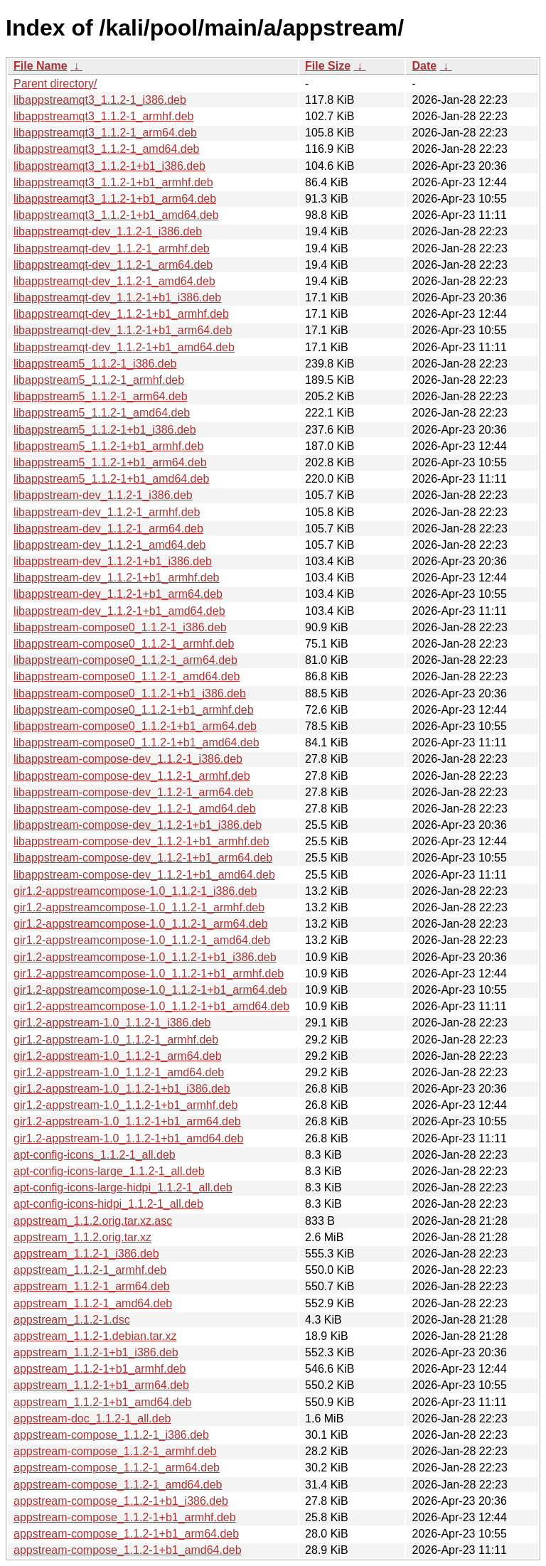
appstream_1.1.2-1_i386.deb (86, 1254)
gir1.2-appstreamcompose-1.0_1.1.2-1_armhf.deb (139, 907)
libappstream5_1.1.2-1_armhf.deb (99, 380)
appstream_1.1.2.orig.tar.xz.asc (93, 1221)
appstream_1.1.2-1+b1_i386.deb (96, 1352)
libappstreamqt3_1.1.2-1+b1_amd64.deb (116, 215)
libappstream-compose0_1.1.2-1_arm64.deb (125, 660)
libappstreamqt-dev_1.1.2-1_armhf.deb (112, 248)
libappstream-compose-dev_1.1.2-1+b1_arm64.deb (143, 858)
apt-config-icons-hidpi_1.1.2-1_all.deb (108, 1204)
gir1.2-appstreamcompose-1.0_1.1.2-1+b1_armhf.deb (149, 973)
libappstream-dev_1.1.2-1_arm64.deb (108, 528)
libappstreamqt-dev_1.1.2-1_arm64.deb (113, 265)
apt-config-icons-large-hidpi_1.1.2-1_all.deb (123, 1187)
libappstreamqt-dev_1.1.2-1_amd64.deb (114, 281)
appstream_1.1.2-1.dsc (72, 1320)
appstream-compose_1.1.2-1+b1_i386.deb (121, 1501)
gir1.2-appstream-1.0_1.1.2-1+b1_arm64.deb (127, 1121)
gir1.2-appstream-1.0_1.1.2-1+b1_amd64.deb (128, 1138)
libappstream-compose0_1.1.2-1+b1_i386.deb (130, 693)
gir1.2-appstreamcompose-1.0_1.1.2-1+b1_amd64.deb (151, 1006)
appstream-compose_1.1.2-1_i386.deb (111, 1435)
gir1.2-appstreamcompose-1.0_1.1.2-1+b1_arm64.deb (150, 990)
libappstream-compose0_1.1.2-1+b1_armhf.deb (134, 710)
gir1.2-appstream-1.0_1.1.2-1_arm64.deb (118, 1056)
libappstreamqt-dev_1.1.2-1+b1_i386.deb (117, 297)
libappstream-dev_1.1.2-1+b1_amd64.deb (119, 611)
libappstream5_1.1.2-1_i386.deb (95, 364)
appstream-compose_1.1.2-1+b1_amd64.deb (128, 1550)
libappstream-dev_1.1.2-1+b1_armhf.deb (117, 578)
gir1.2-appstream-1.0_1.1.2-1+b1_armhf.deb (125, 1105)
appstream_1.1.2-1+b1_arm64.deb (101, 1385)
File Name (41, 66)
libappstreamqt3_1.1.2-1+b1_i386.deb (109, 166)
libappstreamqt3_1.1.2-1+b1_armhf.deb (113, 182)
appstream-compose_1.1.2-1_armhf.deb (115, 1451)
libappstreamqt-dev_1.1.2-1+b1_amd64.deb (124, 347)
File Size (327, 66)
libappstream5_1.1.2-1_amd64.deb (102, 413)
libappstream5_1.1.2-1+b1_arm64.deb (110, 462)
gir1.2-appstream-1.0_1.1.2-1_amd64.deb (119, 1072)
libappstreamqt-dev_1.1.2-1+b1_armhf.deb (121, 314)
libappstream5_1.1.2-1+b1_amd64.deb (111, 479)
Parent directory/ (55, 83)
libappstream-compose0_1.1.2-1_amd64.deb (127, 676)
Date (424, 66)
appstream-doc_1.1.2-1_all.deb (92, 1418)
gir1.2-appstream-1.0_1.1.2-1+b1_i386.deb (122, 1089)
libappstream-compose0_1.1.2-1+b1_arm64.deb (135, 726)
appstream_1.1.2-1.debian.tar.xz (95, 1336)
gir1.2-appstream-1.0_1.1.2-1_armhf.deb (116, 1040)
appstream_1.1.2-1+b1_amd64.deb (102, 1402)
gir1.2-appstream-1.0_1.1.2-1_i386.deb (112, 1023)
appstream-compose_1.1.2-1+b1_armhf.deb (125, 1517)
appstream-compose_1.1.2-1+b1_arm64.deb (126, 1534)
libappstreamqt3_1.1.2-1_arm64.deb (105, 133)
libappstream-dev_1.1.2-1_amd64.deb (109, 545)
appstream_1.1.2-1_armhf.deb (90, 1270)
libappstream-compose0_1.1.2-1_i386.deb (120, 627)
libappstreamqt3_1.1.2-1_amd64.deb (107, 149)
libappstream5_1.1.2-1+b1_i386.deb (105, 430)
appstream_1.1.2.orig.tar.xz (82, 1237)
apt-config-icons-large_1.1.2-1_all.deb (109, 1171)
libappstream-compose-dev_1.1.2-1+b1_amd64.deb (144, 875)
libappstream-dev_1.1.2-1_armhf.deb (107, 512)
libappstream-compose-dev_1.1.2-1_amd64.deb (135, 809)
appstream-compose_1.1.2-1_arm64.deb (117, 1468)
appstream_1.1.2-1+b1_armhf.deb (100, 1369)
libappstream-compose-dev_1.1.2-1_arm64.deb (133, 792)
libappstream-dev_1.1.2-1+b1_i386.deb (113, 561)
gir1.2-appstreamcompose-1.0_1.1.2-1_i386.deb (135, 891)
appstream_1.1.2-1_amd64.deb (93, 1303)
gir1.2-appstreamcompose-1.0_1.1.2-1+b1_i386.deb (145, 957)
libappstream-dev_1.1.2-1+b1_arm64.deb (118, 594)
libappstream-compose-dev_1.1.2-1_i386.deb (128, 759)
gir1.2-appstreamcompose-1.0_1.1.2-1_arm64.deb (141, 924)
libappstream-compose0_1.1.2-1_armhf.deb (124, 644)
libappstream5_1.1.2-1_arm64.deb (101, 396)
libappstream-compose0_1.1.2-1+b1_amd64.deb (136, 742)
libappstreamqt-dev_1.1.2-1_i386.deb (108, 231)
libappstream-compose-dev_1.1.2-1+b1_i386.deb (138, 825)
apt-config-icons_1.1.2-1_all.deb (95, 1155)
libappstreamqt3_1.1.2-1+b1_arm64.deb (115, 199)
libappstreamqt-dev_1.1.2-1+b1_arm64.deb (123, 330)
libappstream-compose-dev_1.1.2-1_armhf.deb (132, 776)
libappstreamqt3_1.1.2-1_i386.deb (100, 100)
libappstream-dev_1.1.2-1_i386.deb (103, 495)
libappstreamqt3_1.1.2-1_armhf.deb (104, 116)
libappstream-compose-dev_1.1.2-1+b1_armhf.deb (141, 841)
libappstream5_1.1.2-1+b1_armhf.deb (108, 446)
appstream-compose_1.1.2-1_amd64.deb (118, 1485)
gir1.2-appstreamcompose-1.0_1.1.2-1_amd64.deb (142, 940)
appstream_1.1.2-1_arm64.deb (92, 1286)
